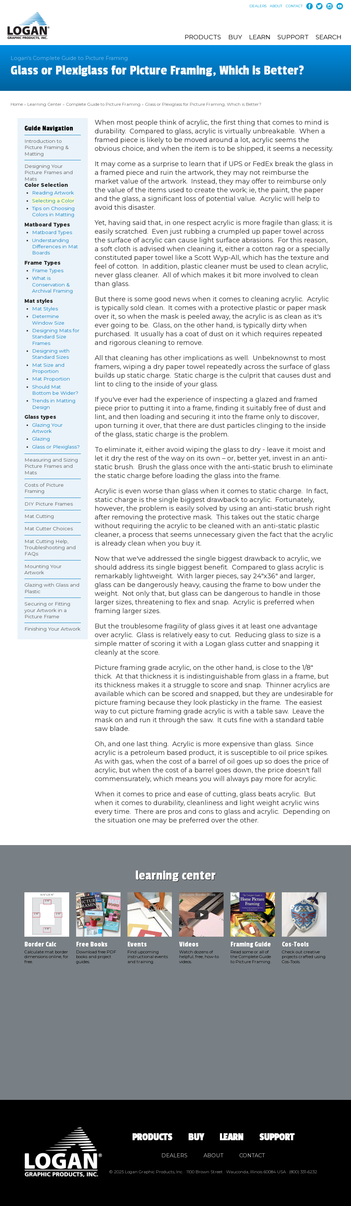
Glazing (41, 438)
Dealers (258, 6)
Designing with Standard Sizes (51, 353)
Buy (235, 37)
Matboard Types (52, 231)
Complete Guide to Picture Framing (101, 103)
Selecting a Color (53, 199)
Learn (260, 37)
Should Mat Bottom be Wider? (55, 389)
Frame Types (47, 269)
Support (293, 37)
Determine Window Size (48, 318)
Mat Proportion (51, 378)
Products (203, 37)
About (276, 6)
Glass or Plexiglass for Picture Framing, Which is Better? (200, 103)
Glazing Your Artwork (47, 427)
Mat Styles (45, 307)
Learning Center (44, 103)
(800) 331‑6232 (303, 1170)
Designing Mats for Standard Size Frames (55, 335)
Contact (294, 6)
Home (17, 103)
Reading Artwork (53, 191)
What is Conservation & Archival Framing (52, 283)
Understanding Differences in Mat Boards (55, 245)
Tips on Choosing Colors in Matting (53, 210)
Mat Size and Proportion (48, 367)
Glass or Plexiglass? (56, 446)
